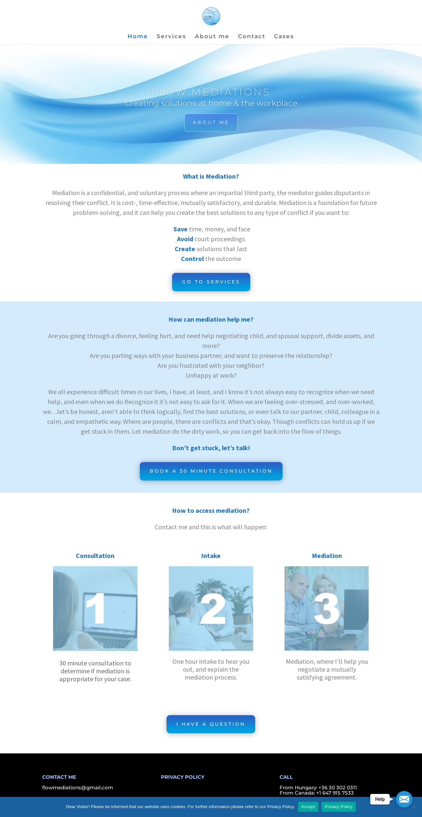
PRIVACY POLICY (182, 777)
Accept (308, 806)
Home (138, 37)
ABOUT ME (211, 125)
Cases (284, 37)
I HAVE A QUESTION (210, 724)
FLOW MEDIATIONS (211, 95)
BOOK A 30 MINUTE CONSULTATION (211, 471)
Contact (251, 37)
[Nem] (413, 806)
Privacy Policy (338, 806)
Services (171, 37)
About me (212, 37)
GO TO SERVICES (211, 282)
